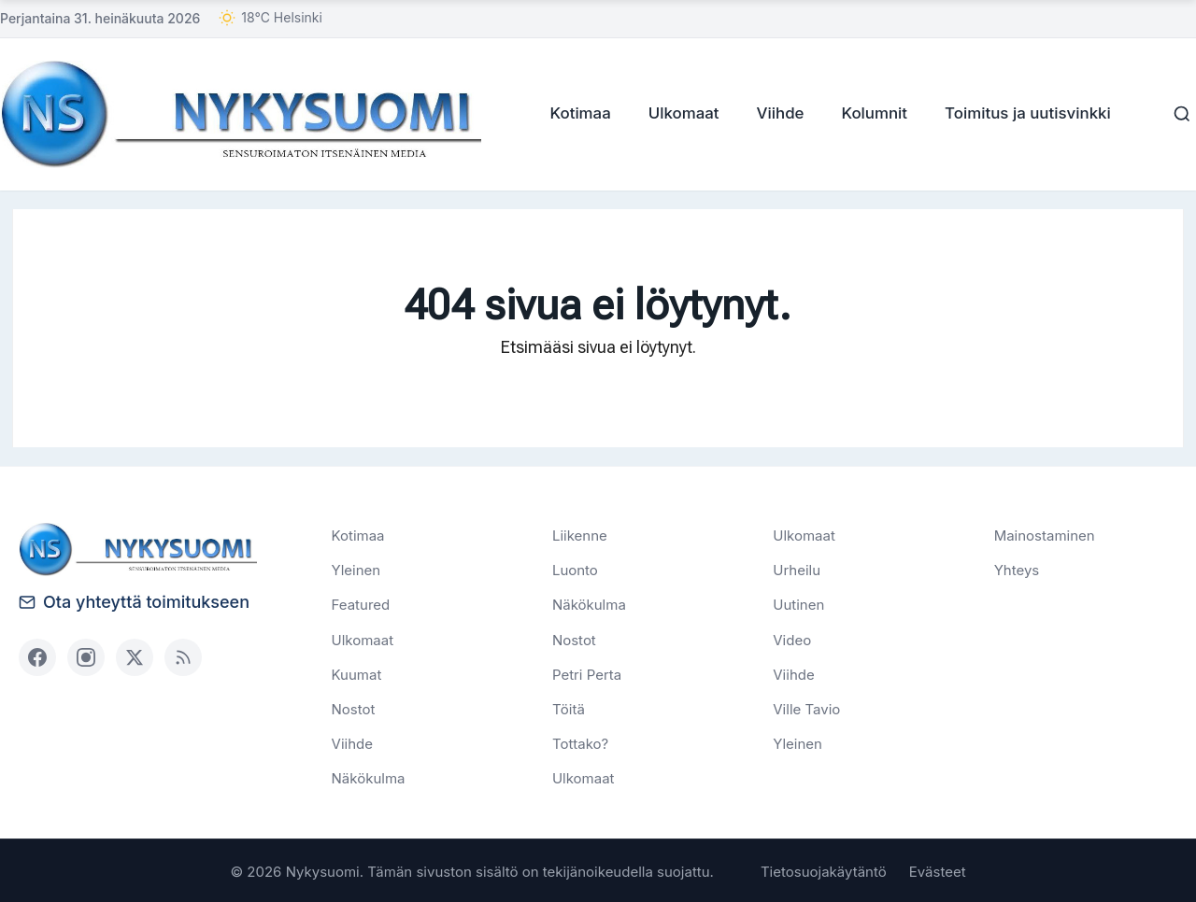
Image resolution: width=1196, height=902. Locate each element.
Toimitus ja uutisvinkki (1023, 113)
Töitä (568, 708)
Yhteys (1017, 569)
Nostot (354, 708)
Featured (361, 604)
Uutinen (798, 604)
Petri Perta (586, 674)
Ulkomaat (679, 113)
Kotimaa (576, 113)
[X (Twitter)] (134, 656)
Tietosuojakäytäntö (824, 870)
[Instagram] (86, 656)
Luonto (575, 569)
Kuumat (357, 674)
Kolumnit (870, 113)
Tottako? (580, 743)
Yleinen (356, 569)
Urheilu (796, 569)
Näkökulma (369, 777)
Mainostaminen (1044, 534)
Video (792, 639)
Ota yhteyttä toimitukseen (134, 601)
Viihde (776, 113)
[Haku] (1177, 114)
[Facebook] (37, 656)
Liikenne (579, 534)
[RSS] (183, 656)
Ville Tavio (806, 708)
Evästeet (937, 870)
